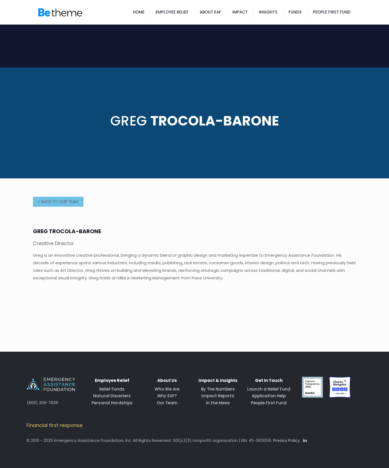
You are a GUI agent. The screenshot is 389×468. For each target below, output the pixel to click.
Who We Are (167, 389)
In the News (218, 403)
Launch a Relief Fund (268, 389)
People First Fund (269, 403)
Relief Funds (112, 389)
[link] (312, 387)
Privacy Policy (286, 440)
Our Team (167, 403)
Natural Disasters (112, 396)
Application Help (269, 396)
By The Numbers (218, 389)
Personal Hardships (112, 403)
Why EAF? (167, 396)
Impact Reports (218, 396)
